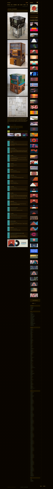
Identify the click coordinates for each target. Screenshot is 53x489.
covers (31, 338)
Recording (31, 374)
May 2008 (31, 466)
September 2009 (32, 457)
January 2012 (32, 441)
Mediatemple (32, 322)
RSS (27, 2)
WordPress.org (32, 481)
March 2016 (32, 413)
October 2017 (32, 402)
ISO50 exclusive (32, 357)
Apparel (31, 331)
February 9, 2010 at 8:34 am (13, 170)
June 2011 (31, 445)
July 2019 (31, 393)
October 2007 (32, 470)
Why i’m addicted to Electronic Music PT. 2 (11, 6)
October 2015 (32, 415)
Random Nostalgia (32, 373)
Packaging (31, 365)
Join (27, 4)
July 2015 (31, 417)
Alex (12, 10)
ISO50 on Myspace (32, 316)
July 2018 (31, 397)
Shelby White (32, 308)
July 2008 (31, 465)
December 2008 (32, 462)
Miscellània (32, 361)
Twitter (24, 4)
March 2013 (32, 433)
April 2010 (31, 453)
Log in (31, 479)
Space (31, 378)
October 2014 (32, 422)
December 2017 (32, 401)
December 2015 (32, 414)
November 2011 (32, 442)
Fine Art (31, 345)
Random (31, 372)
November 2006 (32, 475)
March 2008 (32, 467)
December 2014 (32, 421)
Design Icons (32, 340)
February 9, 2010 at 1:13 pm (13, 194)
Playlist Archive (34, 13)
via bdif (8, 123)
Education (31, 342)
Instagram (31, 353)
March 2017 (32, 406)
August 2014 (32, 423)
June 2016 (31, 411)
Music (31, 363)
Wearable (31, 386)
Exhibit (31, 343)
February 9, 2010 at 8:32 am (13, 156)
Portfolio (8, 4)
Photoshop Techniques (33, 367)
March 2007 (32, 473)
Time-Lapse (32, 380)
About (18, 4)
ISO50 (31, 356)
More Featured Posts (35, 300)
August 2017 (32, 403)
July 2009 (31, 458)
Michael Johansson (12, 118)
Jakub (11, 163)
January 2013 (32, 434)
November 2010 (32, 449)
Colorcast (31, 336)
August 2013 (32, 430)
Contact (21, 4)
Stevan (11, 186)
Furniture (31, 346)
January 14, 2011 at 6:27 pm (13, 234)
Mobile (31, 362)
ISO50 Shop (32, 318)
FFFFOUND (32, 314)
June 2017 (31, 404)
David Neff (11, 148)
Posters (31, 368)
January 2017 (32, 407)
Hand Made (32, 350)
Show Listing (32, 376)
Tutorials (31, 382)
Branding (31, 334)
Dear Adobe (32, 339)
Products (31, 371)
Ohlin (11, 213)
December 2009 (32, 455)
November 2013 (32, 428)
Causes (31, 335)
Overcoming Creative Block (25, 6)
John (11, 155)
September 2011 (32, 443)
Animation (31, 330)
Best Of (31, 332)
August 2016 (32, 410)
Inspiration (31, 352)
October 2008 (32, 463)
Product (31, 370)
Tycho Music (15, 4)
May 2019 (31, 394)
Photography (32, 366)
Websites (31, 387)
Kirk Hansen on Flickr (32, 320)
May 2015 (31, 418)
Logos (31, 359)
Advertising (32, 328)
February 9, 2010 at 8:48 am (13, 176)
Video (31, 385)
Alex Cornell (32, 312)
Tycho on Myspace (32, 325)
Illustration (31, 351)
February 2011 (32, 447)
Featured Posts (34, 20)
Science (31, 375)
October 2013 (32, 429)
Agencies (31, 329)
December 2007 (32, 469)
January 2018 (32, 400)
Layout (31, 358)
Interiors (31, 354)
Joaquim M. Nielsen (32, 319)
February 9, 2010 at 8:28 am (13, 149)
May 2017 (31, 405)
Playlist (34, 2)
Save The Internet (32, 324)
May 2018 (31, 398)
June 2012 (31, 438)
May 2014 (31, 425)
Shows (31, 377)
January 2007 (32, 474)
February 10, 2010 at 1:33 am (13, 214)
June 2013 (31, 431)
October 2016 (32, 409)
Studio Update (32, 379)
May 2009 (31, 459)
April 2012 (31, 439)
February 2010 (32, 454)
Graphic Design (32, 348)
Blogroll (31, 333)
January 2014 (32, 427)
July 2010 (31, 451)
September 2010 (32, 450)
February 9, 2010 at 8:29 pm (13, 202)
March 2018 (32, 399)
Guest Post (32, 349)
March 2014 (32, 426)
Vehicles (31, 384)
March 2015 (32, 419)
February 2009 (32, 461)
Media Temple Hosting (34, 303)
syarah (11, 175)
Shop (11, 4)
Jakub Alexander (32, 307)
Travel (31, 381)
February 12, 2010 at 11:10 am (13, 222)
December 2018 (32, 395)
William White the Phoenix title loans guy (16, 233)
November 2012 (32, 435)
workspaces (32, 389)
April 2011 (31, 446)
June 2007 (31, 471)
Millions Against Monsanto (33, 323)
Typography (32, 383)
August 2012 (32, 437)
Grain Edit (31, 315)
